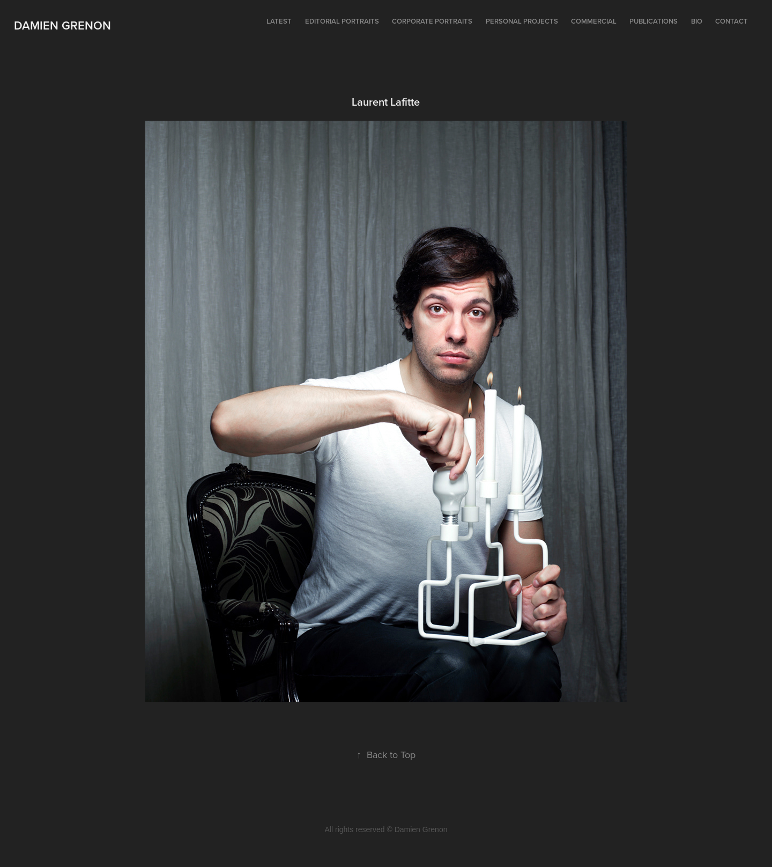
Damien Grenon (62, 25)
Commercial (594, 21)
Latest (279, 21)
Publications (653, 21)
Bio (696, 21)
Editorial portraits (342, 21)
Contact (731, 21)
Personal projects (522, 21)
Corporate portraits (432, 21)
